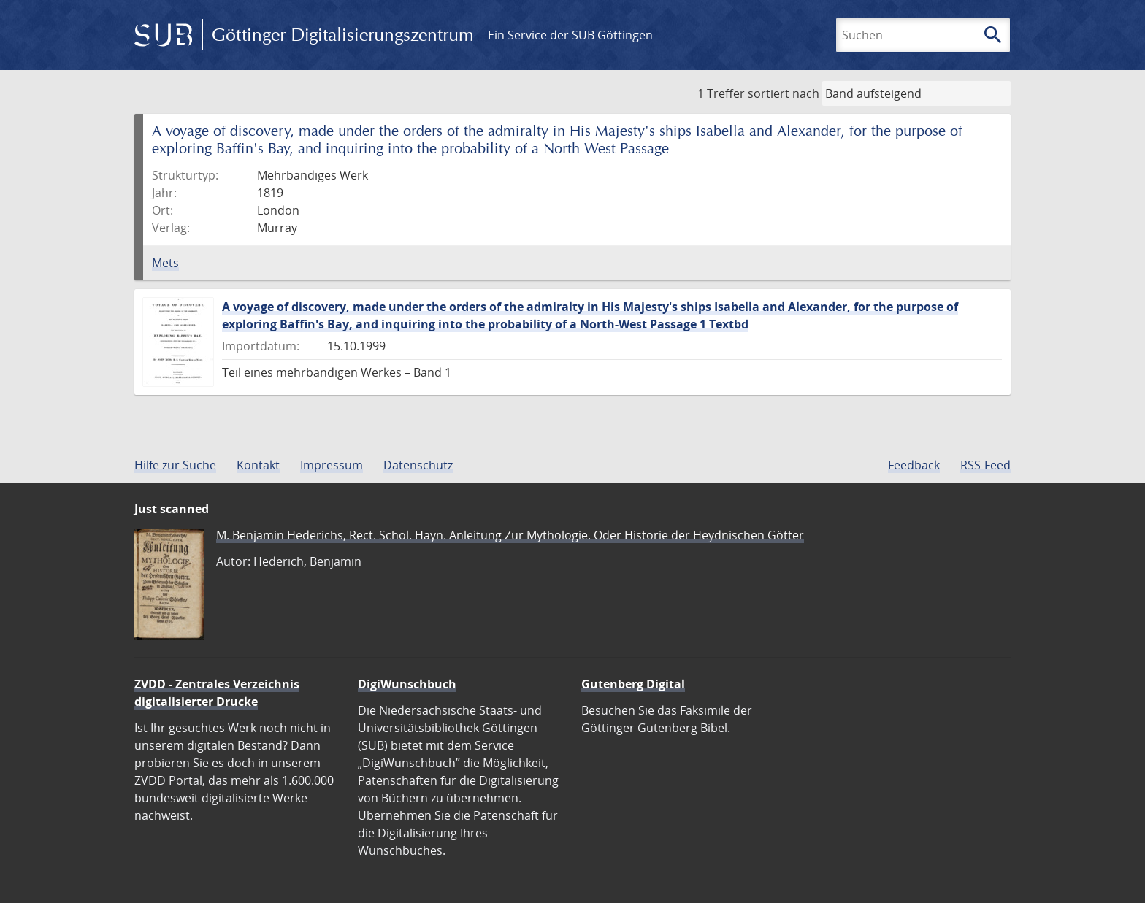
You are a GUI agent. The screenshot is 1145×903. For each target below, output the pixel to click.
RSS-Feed (985, 465)
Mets (165, 263)
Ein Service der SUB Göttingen (570, 35)
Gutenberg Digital (633, 684)
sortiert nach (783, 93)
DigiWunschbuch (407, 684)
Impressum (331, 465)
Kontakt (258, 465)
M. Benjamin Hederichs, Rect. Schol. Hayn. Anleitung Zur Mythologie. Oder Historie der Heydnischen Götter (510, 535)
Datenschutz (418, 465)
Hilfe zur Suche (175, 465)
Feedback (914, 465)
